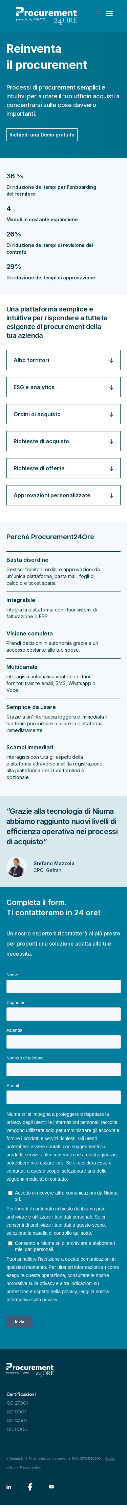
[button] (98, 16)
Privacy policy (30, 1467)
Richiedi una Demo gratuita (42, 134)
